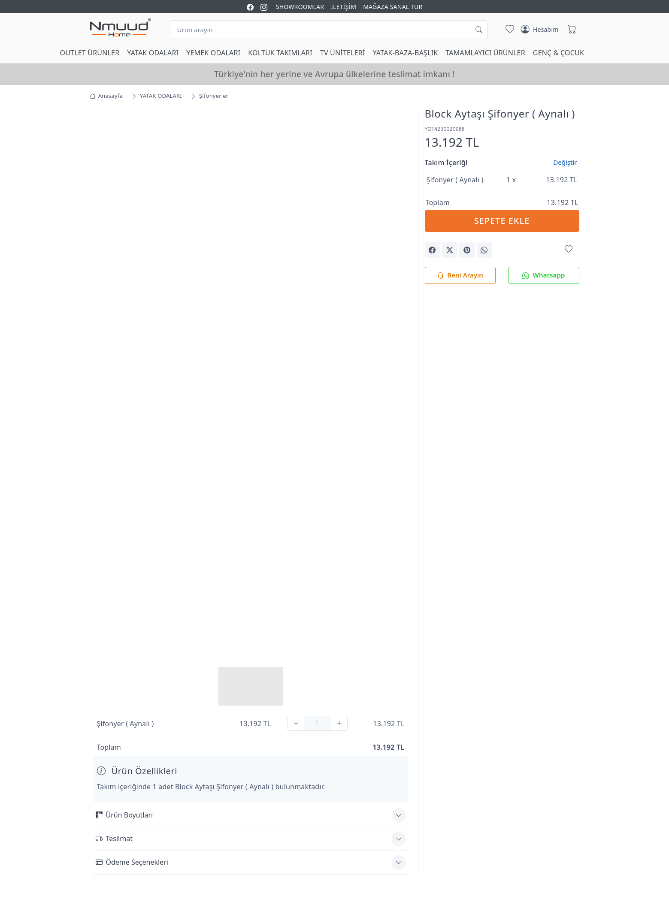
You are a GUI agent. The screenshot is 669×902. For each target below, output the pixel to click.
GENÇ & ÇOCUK (558, 52)
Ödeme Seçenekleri (132, 862)
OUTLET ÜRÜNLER (90, 52)
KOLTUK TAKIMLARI (280, 52)
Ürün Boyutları (124, 815)
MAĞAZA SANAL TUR (392, 7)
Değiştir (565, 162)
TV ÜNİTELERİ (342, 52)
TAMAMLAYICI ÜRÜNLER (485, 52)
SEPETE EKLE (502, 220)
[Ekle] (339, 723)
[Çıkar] (296, 723)
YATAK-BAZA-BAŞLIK (405, 52)
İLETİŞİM (343, 7)
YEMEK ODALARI (213, 52)
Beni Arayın (460, 276)
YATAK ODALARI (153, 52)
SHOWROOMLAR (300, 7)
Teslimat (114, 838)
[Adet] (317, 723)
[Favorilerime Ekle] (568, 249)
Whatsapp (543, 276)
